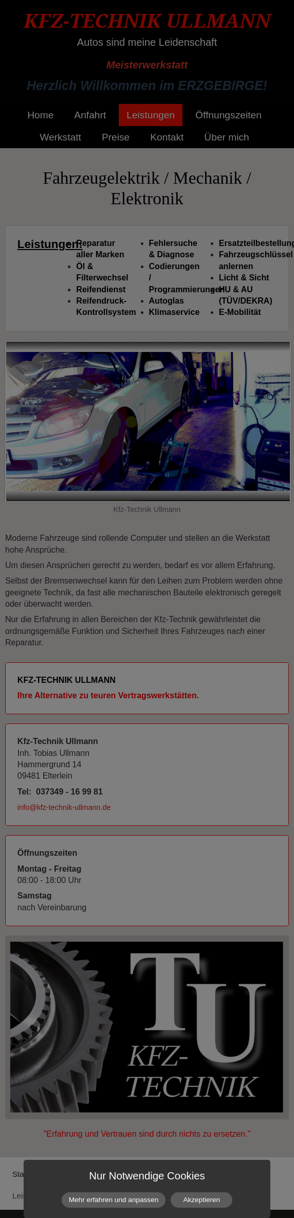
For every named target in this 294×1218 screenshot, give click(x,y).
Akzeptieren (201, 1200)
